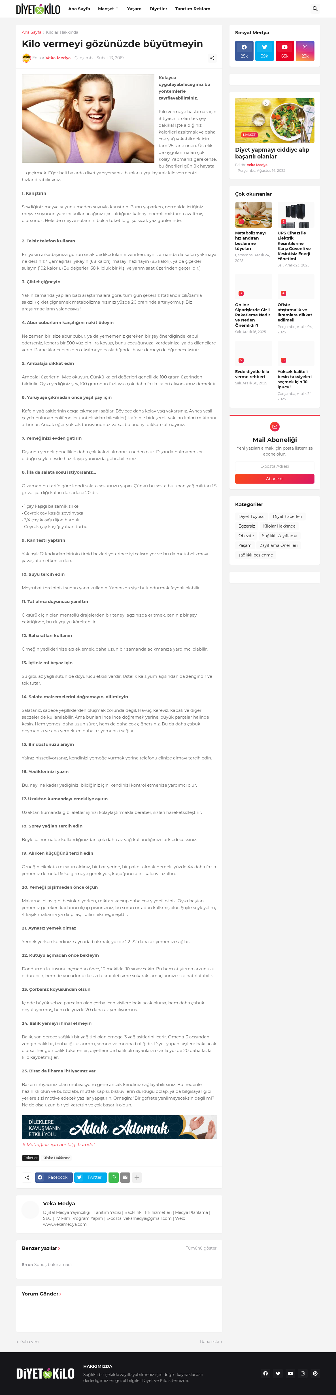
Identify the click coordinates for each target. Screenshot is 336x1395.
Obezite (246, 535)
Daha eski (209, 1341)
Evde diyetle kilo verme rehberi (252, 374)
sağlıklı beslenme (256, 555)
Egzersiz (247, 526)
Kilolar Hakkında (62, 32)
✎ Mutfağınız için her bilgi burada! (58, 1144)
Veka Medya (59, 1204)
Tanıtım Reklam (192, 8)
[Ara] (315, 9)
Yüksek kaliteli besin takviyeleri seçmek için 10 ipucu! (295, 379)
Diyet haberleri (287, 516)
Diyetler (158, 8)
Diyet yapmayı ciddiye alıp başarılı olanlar (272, 153)
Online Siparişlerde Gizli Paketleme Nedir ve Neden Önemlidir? (252, 315)
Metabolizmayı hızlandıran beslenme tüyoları (250, 240)
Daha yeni (29, 1341)
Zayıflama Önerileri (279, 545)
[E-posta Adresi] (274, 466)
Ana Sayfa (79, 8)
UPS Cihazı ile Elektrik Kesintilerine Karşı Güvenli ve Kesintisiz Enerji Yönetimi (294, 245)
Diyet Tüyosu (252, 516)
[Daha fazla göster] (137, 1177)
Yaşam (134, 8)
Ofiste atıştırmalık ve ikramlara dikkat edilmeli (295, 312)
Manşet (106, 8)
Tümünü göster (201, 1248)
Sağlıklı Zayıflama (279, 535)
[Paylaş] (212, 58)
